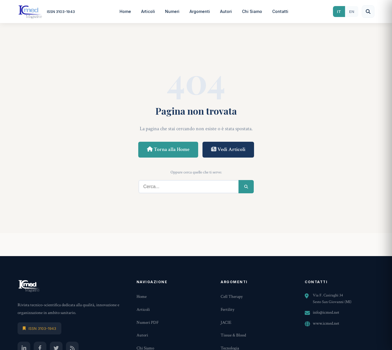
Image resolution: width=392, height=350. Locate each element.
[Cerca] (368, 11)
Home (125, 11)
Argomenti (200, 11)
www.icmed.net (326, 323)
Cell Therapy (232, 296)
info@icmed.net (326, 312)
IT (339, 11)
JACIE (226, 322)
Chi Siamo (252, 11)
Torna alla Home (168, 149)
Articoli (148, 11)
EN (351, 11)
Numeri (172, 11)
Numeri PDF (148, 322)
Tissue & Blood (233, 335)
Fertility (227, 309)
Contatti (280, 11)
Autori (226, 11)
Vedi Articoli (228, 149)
